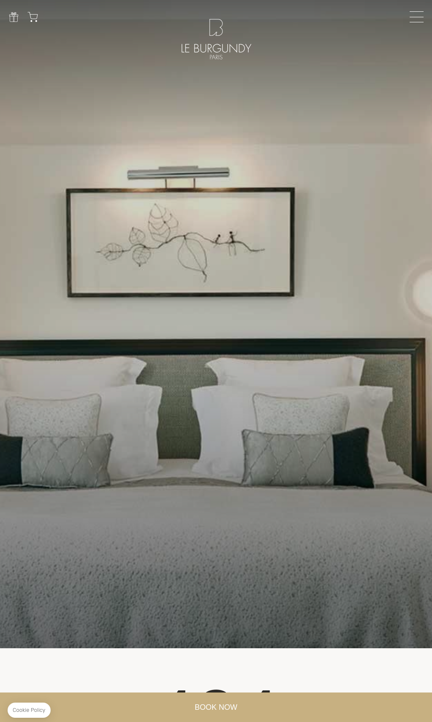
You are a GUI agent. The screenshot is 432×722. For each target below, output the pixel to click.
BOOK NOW (216, 707)
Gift (13, 17)
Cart (32, 17)
